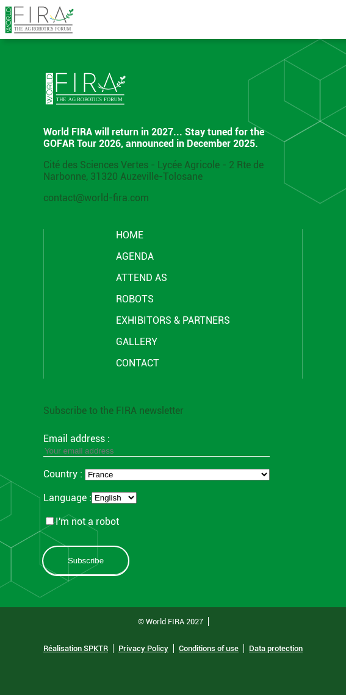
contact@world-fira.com (96, 198)
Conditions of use (209, 648)
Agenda (135, 256)
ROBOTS (135, 299)
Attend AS (141, 277)
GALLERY (136, 342)
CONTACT (137, 363)
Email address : (156, 444)
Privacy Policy (143, 648)
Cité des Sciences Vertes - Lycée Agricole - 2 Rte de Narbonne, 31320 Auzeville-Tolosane (153, 170)
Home (129, 235)
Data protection (276, 648)
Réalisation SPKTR (75, 648)
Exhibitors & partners (173, 320)
